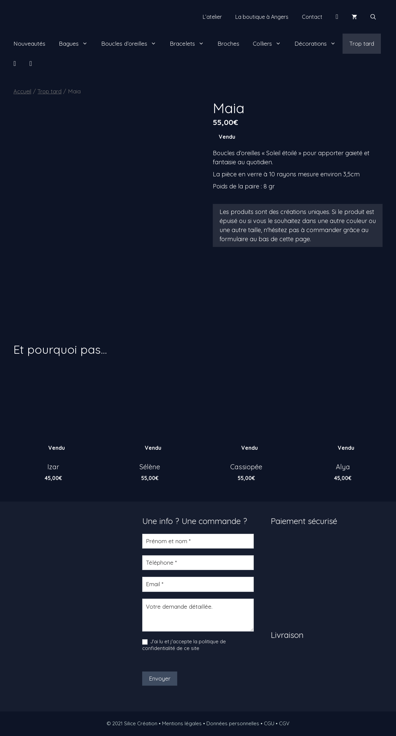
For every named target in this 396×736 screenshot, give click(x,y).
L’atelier (212, 16)
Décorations (318, 44)
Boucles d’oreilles (132, 44)
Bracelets (190, 44)
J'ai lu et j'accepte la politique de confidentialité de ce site (184, 644)
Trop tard (361, 43)
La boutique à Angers (261, 16)
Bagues (76, 44)
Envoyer (159, 678)
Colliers (270, 44)
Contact (312, 16)
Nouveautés (29, 43)
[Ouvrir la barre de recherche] (373, 17)
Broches (228, 43)
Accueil (22, 91)
